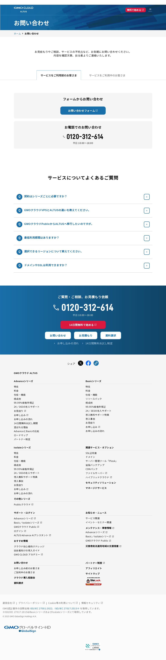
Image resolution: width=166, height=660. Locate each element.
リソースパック (94, 398)
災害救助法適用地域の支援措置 (104, 546)
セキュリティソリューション (101, 482)
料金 (16, 390)
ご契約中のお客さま (24, 572)
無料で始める (135, 9)
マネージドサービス (96, 488)
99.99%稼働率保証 (24, 402)
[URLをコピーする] (96, 363)
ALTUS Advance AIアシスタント (32, 535)
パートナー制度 (22, 439)
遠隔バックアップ (95, 465)
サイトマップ (93, 573)
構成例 (17, 398)
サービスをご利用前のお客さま (59, 75)
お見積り (20, 410)
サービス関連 (93, 518)
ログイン (20, 531)
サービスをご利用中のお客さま (107, 75)
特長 (16, 386)
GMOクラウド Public (26, 526)
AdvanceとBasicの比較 (26, 431)
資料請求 (110, 335)
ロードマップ (21, 435)
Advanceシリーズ (25, 518)
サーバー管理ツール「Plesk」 (102, 461)
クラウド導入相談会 (24, 577)
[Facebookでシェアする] (88, 363)
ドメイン (90, 457)
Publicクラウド (24, 504)
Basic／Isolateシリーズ (28, 522)
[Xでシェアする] (80, 363)
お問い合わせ (58, 335)
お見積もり (85, 335)
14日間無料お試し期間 (26, 423)
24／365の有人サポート (27, 406)
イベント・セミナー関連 (98, 522)
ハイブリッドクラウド (99, 477)
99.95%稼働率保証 (96, 406)
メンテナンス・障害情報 (100, 528)
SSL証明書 (91, 453)
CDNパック (92, 469)
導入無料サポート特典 (97, 414)
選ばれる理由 (21, 427)
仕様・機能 (20, 394)
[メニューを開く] (149, 10)
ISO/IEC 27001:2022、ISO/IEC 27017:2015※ (55, 608)
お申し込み (21, 415)
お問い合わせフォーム (83, 111)
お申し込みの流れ (23, 419)
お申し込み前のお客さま (27, 568)
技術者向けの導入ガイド (27, 550)
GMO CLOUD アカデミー (28, 554)
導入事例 (90, 418)
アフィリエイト (94, 568)
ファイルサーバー (96, 473)
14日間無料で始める (83, 325)
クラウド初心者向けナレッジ (29, 546)
